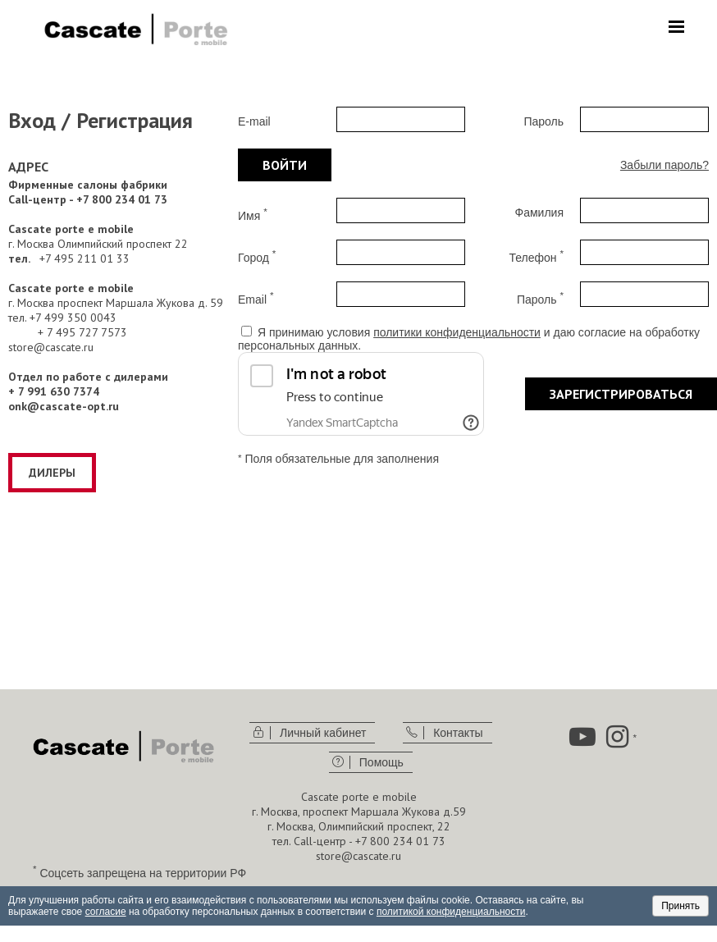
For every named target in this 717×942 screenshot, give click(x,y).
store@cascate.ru (51, 347)
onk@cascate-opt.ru (63, 406)
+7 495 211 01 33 (84, 258)
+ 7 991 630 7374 (53, 391)
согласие (105, 911)
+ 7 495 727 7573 (82, 332)
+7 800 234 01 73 (400, 841)
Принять (680, 906)
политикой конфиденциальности (451, 911)
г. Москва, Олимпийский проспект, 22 (358, 826)
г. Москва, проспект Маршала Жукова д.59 (359, 811)
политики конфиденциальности (457, 332)
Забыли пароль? (664, 164)
